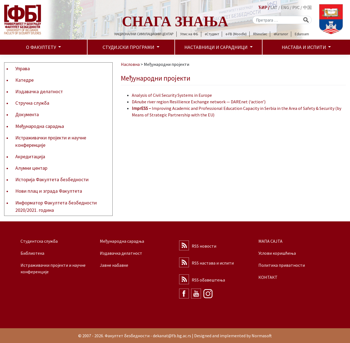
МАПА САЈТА (270, 241)
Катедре (24, 80)
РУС (296, 7)
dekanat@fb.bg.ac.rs (172, 335)
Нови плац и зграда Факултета (48, 191)
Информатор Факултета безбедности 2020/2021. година (56, 206)
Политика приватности (281, 265)
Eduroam (302, 34)
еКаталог (281, 34)
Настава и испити (304, 47)
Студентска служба (39, 241)
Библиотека (32, 253)
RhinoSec (260, 34)
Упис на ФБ (189, 34)
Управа (22, 68)
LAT (274, 7)
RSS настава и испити (213, 263)
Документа (27, 114)
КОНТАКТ (268, 277)
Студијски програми (129, 47)
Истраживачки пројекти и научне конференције (50, 141)
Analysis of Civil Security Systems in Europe (172, 95)
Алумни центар (31, 168)
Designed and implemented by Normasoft (233, 335)
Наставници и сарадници (216, 47)
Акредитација (30, 156)
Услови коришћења (277, 253)
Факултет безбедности (127, 335)
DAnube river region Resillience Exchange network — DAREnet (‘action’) (199, 101)
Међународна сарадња (39, 126)
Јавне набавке (114, 265)
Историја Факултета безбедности (52, 179)
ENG (285, 7)
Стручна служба (32, 103)
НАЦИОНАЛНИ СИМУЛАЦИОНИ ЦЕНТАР (144, 34)
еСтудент (212, 34)
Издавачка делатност (39, 91)
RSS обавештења (208, 280)
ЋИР (262, 7)
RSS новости (204, 246)
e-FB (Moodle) (236, 34)
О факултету (41, 47)
